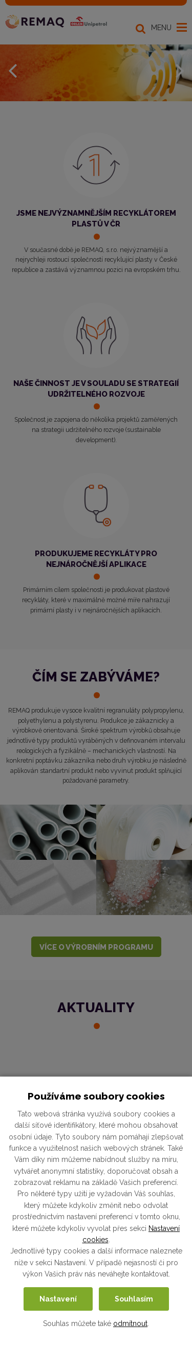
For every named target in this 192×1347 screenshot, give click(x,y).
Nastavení (58, 1299)
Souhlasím (134, 1299)
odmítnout (130, 1323)
